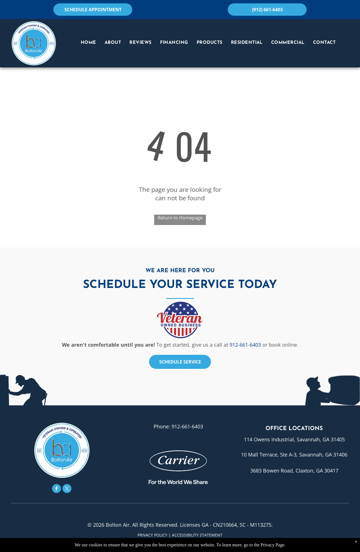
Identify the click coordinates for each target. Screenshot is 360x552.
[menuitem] (88, 43)
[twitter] (66, 489)
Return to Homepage (180, 218)
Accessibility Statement (197, 535)
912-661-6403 (245, 344)
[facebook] (56, 489)
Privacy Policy (152, 535)
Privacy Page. (273, 544)
